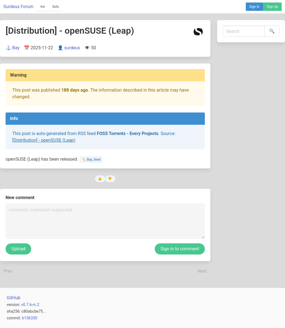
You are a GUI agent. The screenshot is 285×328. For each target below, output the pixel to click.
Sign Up (272, 7)
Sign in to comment (180, 248)
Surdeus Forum (18, 6)
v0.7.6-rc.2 (30, 304)
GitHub (13, 297)
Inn (42, 7)
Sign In (254, 7)
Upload (18, 248)
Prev (8, 271)
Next (202, 271)
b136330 (29, 318)
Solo (55, 7)
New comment (20, 197)
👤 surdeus (69, 47)
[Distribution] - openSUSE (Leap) (43, 140)
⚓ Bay (12, 47)
